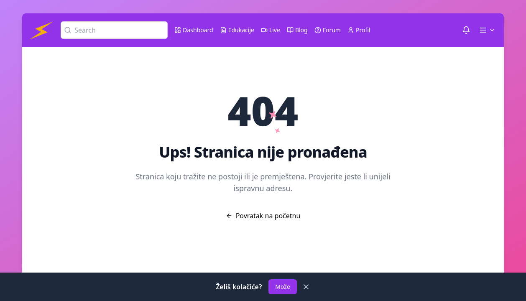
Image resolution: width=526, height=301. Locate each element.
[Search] (114, 30)
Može (282, 287)
